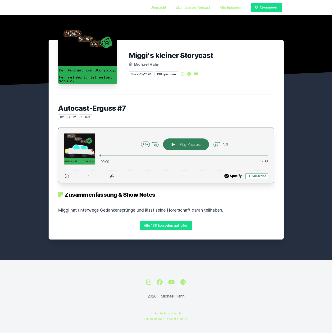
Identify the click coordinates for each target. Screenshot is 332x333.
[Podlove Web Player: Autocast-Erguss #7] (166, 155)
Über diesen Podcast (193, 7)
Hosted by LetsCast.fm (166, 313)
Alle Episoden (231, 7)
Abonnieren (266, 7)
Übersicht (158, 7)
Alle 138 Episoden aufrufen (166, 225)
